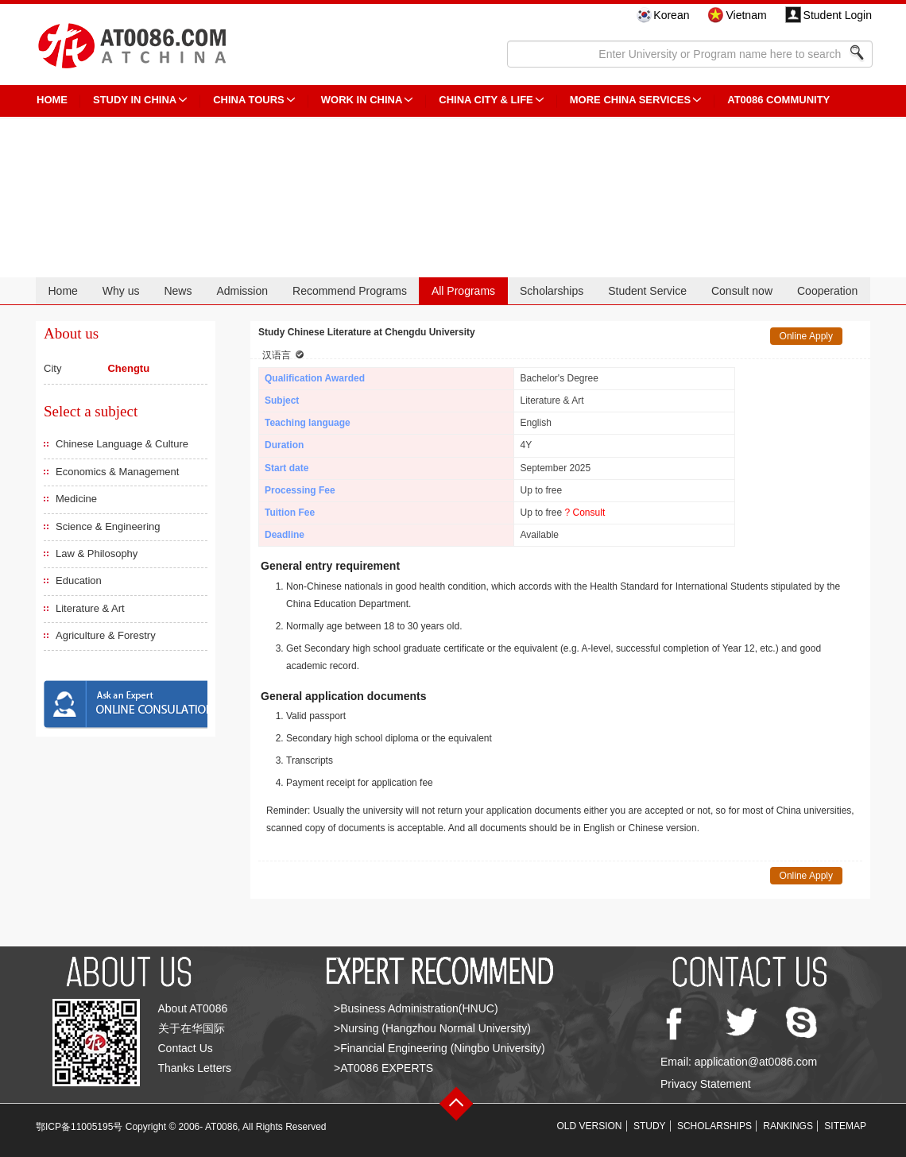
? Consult (585, 512)
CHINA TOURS (249, 100)
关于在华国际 (191, 1028)
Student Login (837, 15)
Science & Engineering (108, 526)
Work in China (362, 100)
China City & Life (485, 100)
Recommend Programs (349, 290)
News (178, 290)
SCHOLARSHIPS (714, 1126)
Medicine (76, 499)
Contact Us (185, 1048)
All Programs (463, 290)
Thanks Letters (195, 1068)
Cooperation (827, 290)
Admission (242, 290)
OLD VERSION (589, 1126)
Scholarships (551, 290)
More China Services (630, 100)
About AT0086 (193, 1008)
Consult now (741, 290)
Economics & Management (117, 472)
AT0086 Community (778, 100)
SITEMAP (845, 1126)
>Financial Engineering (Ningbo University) (439, 1048)
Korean (671, 15)
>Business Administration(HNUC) (416, 1008)
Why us (121, 290)
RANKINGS (788, 1126)
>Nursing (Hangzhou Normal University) (432, 1028)
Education (79, 580)
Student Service (647, 290)
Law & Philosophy (96, 553)
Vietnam (746, 15)
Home (62, 290)
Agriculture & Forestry (106, 635)
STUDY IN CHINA (134, 100)
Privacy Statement (705, 1084)
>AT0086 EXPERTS (383, 1068)
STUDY (649, 1126)
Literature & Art (90, 608)
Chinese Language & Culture (122, 444)
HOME (52, 100)
